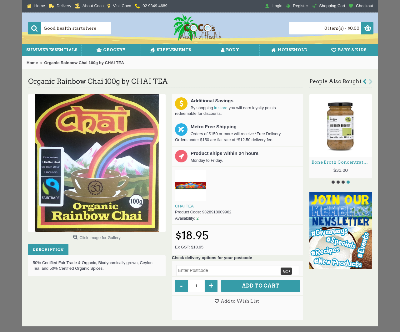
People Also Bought (335, 81)
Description (48, 249)
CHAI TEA (184, 206)
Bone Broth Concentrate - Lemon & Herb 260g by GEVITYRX (342, 162)
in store (221, 107)
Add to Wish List (240, 301)
